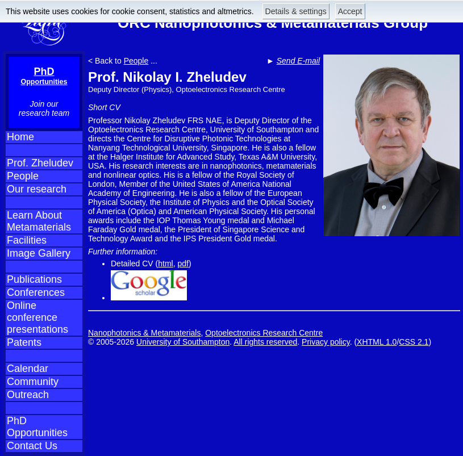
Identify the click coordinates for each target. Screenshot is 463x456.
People (23, 176)
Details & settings (296, 11)
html (165, 263)
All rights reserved (265, 341)
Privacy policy (326, 341)
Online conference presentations (37, 317)
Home (20, 137)
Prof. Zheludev (40, 163)
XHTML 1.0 (377, 341)
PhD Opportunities (37, 426)
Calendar (27, 368)
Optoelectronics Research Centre (264, 332)
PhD (44, 76)
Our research (36, 189)
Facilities (27, 240)
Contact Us (32, 445)
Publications (34, 279)
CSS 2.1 (413, 341)
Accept (350, 11)
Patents (24, 342)
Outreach (28, 394)
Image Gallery (38, 253)
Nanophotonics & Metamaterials (144, 332)
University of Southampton (183, 341)
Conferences (36, 292)
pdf (183, 263)
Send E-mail (298, 60)
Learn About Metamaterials (39, 221)
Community (33, 381)
